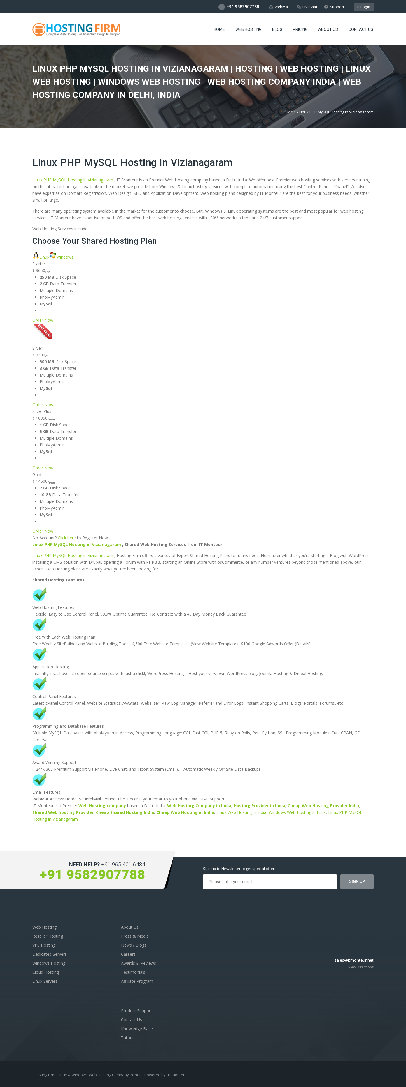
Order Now (42, 320)
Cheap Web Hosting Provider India (323, 805)
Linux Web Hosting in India (241, 812)
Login (363, 7)
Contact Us (361, 29)
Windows (61, 257)
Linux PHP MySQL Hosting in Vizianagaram (132, 163)
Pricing (300, 29)
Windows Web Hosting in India (297, 812)
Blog (277, 29)
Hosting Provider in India (259, 805)
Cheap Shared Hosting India (125, 812)
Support (334, 7)
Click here (67, 537)
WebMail (279, 7)
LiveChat (307, 7)
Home (219, 29)
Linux (40, 257)
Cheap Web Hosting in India (185, 812)
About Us (328, 29)
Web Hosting (248, 29)
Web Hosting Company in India (199, 805)
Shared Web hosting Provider (63, 812)
